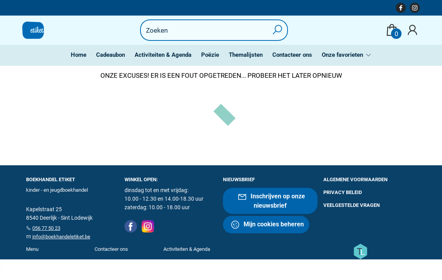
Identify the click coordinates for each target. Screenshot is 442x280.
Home (78, 54)
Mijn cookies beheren (267, 224)
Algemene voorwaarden (355, 179)
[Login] (412, 30)
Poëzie (210, 54)
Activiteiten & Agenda (163, 54)
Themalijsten (246, 54)
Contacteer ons (292, 54)
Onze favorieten (343, 54)
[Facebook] (131, 226)
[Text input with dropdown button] (209, 30)
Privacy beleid (342, 192)
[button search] (277, 30)
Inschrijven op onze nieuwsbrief (271, 200)
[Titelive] (360, 251)
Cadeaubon (110, 54)
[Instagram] (148, 226)
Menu (32, 249)
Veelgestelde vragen (351, 205)
